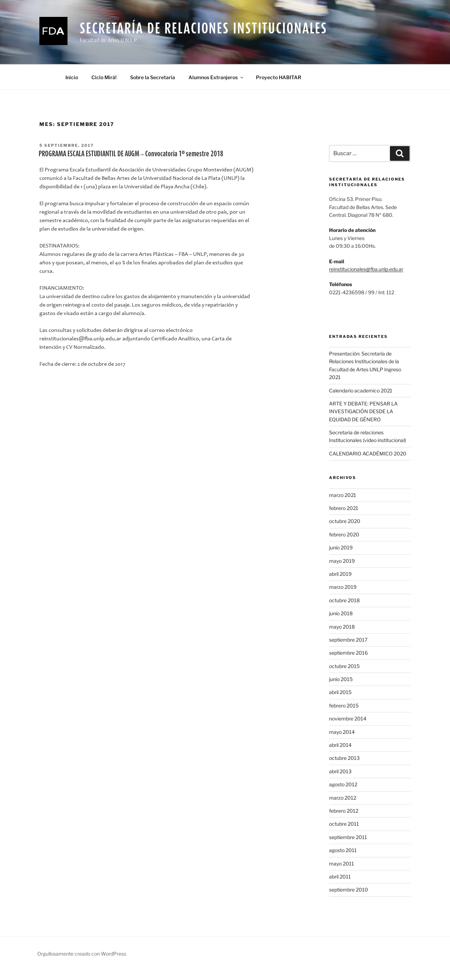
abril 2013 (340, 771)
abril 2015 (340, 692)
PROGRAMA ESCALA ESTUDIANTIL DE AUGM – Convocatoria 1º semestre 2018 (131, 153)
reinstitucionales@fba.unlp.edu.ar (366, 269)
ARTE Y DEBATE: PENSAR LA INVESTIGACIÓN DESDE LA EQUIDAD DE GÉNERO (363, 411)
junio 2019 (341, 547)
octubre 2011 (344, 824)
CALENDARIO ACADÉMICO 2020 (367, 453)
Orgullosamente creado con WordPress (81, 954)
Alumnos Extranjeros (216, 77)
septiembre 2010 (348, 890)
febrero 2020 (344, 534)
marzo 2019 (342, 587)
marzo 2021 (342, 495)
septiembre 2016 (348, 653)
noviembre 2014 (347, 719)
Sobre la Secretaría (152, 77)
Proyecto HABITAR (278, 77)
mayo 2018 (342, 627)
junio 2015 (341, 679)
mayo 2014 (342, 732)
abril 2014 (340, 745)
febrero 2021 (343, 508)
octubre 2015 (344, 666)
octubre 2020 (344, 521)
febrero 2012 (343, 811)
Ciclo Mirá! (104, 77)
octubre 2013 (344, 758)
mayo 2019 (342, 561)
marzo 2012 (342, 798)
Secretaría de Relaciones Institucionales (203, 28)
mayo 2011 (341, 864)
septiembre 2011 (348, 837)
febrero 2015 (344, 705)
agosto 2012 (343, 784)
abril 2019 (340, 574)
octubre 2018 (344, 600)
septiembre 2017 (348, 640)
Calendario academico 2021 (360, 390)
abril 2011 (340, 877)
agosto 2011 (343, 850)
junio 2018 (341, 613)
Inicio (71, 77)
